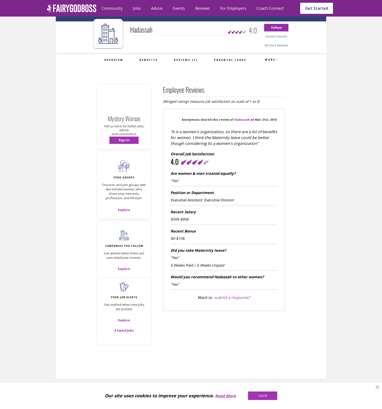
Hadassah (242, 120)
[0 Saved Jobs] (124, 330)
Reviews (202, 8)
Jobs (137, 8)
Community (112, 8)
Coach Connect (270, 8)
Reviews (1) (186, 60)
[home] (71, 8)
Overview (113, 60)
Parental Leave (230, 60)
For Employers (233, 8)
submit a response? (232, 297)
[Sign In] (124, 140)
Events (179, 8)
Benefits (148, 60)
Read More (225, 396)
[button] (276, 27)
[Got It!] (262, 395)
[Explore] (124, 210)
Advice (156, 8)
